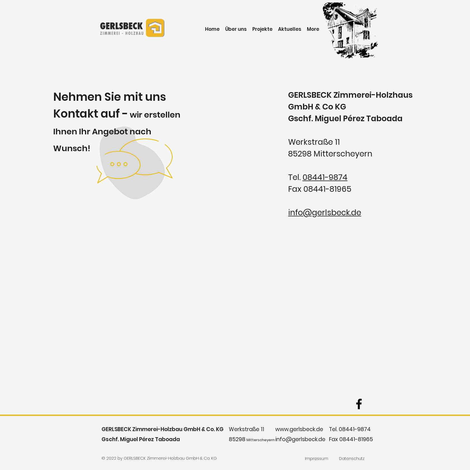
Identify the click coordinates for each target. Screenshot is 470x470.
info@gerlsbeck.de (324, 212)
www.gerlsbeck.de (299, 429)
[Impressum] (316, 458)
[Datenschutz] (352, 458)
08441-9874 (324, 177)
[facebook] (359, 404)
